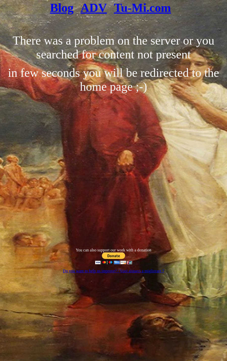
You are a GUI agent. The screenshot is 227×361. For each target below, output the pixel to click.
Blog (61, 7)
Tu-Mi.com (142, 7)
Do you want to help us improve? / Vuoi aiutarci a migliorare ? (113, 271)
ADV (94, 7)
